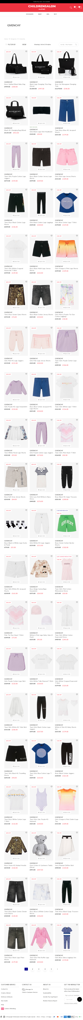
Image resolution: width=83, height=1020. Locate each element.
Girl (47, 14)
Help (2, 1004)
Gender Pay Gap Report (50, 997)
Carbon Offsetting (8, 1008)
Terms (38, 1016)
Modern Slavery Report (50, 1000)
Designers (30, 14)
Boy (55, 14)
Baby (40, 14)
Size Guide (4, 1000)
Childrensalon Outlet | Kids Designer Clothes (42, 7)
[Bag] (80, 7)
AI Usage (49, 1016)
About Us (46, 989)
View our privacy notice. (70, 1003)
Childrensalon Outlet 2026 (19, 1016)
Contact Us (4, 989)
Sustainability (47, 993)
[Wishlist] (76, 7)
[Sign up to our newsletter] (79, 999)
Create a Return (6, 993)
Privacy (43, 1016)
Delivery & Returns (6, 997)
